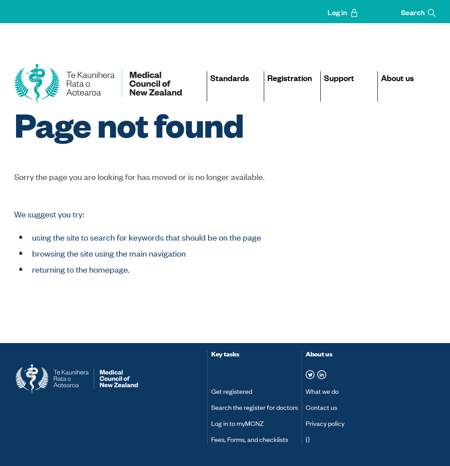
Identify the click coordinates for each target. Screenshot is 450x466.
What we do (322, 391)
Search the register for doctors (254, 407)
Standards (229, 77)
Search (418, 12)
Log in (342, 12)
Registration (289, 77)
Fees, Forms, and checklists (249, 439)
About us (397, 77)
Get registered (231, 391)
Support (339, 77)
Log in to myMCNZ (237, 423)
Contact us (321, 407)
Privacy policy (325, 423)
